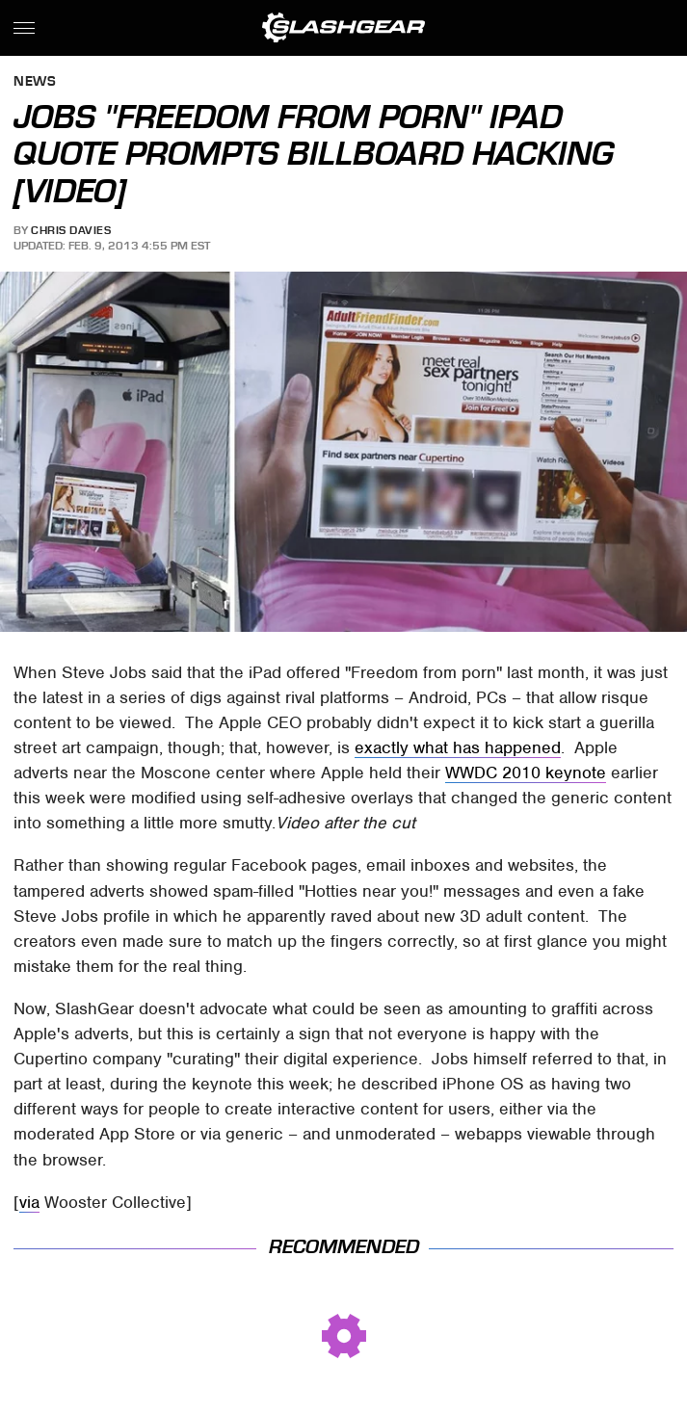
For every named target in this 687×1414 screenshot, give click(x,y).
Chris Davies (71, 230)
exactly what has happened (458, 747)
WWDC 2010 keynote (525, 772)
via (29, 1202)
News (34, 82)
